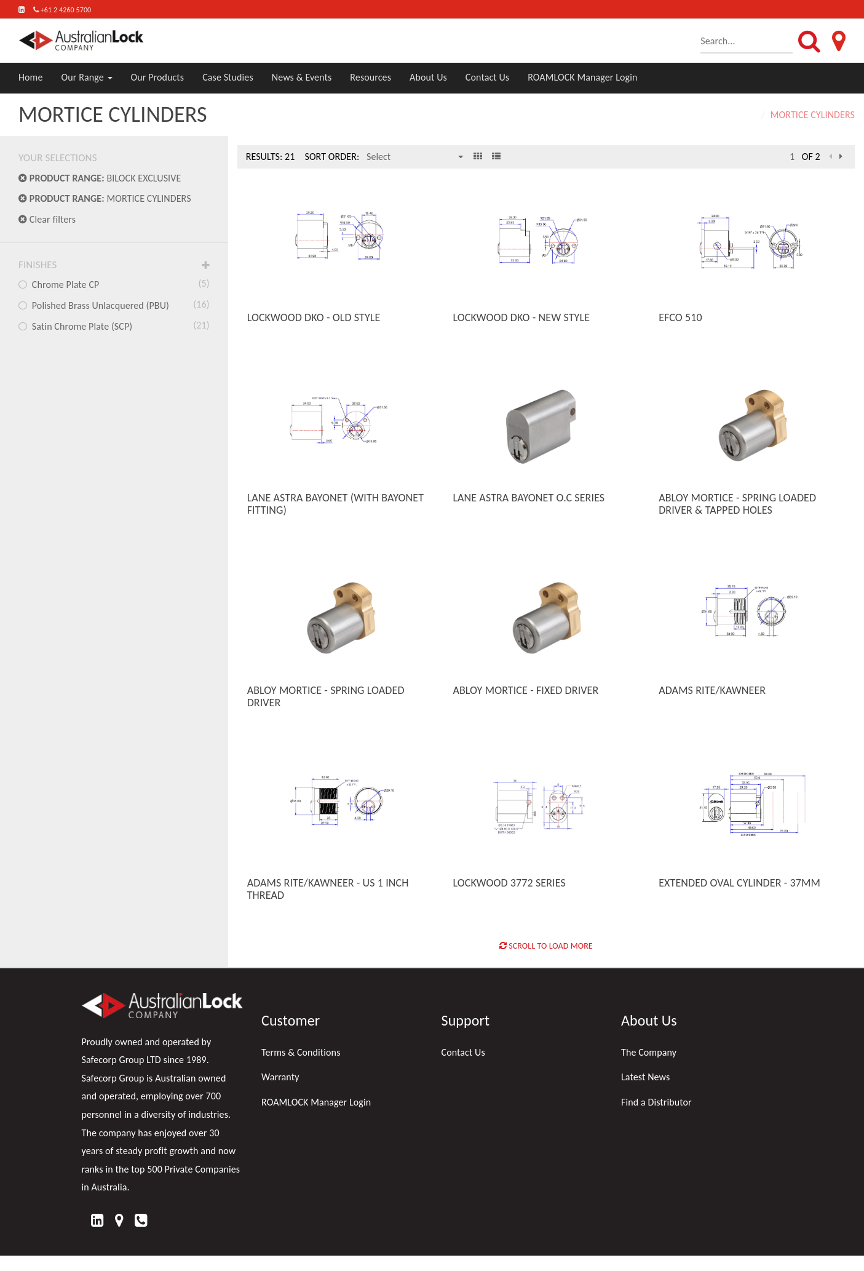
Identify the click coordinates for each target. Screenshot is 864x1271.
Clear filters (47, 219)
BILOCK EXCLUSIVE (99, 178)
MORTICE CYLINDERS (104, 198)
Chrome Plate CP (114, 283)
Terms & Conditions (301, 1052)
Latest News (645, 1077)
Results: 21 (270, 156)
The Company (648, 1052)
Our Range (87, 77)
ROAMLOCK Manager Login (582, 77)
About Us (428, 77)
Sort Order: (331, 156)
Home (30, 77)
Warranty (280, 1077)
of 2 (811, 156)
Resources (370, 77)
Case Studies (227, 77)
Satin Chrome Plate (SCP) (114, 325)
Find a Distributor (656, 1102)
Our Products (157, 77)
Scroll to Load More (546, 946)
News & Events (302, 77)
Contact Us (487, 77)
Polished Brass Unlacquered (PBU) (114, 304)
